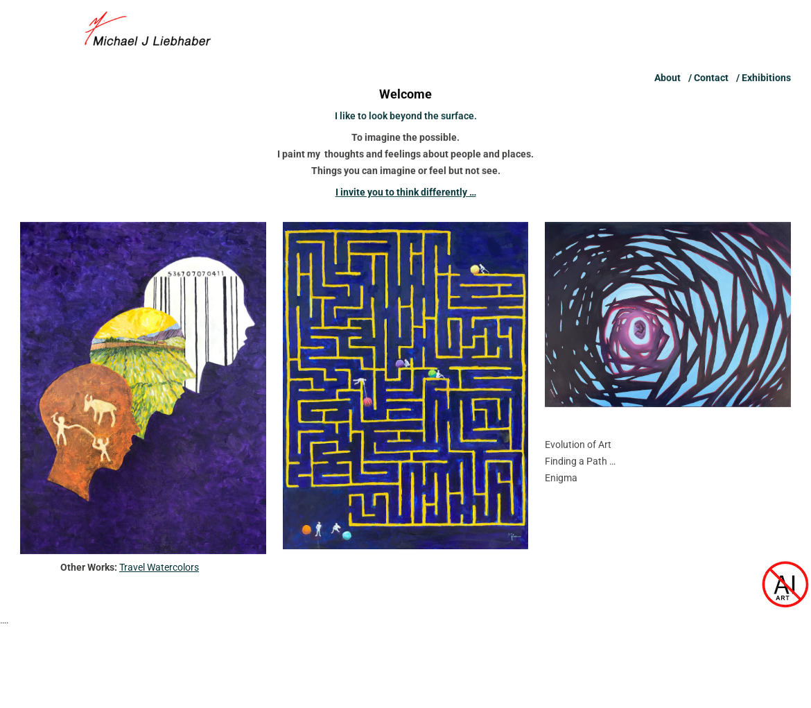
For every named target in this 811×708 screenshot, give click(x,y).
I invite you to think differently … (405, 202)
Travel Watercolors (159, 567)
